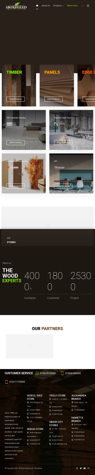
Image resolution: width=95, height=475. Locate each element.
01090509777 (33, 440)
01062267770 (33, 444)
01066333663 (55, 407)
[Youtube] (84, 468)
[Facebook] (77, 468)
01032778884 (33, 410)
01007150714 (56, 436)
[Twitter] (81, 468)
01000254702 (78, 436)
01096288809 (78, 410)
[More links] (82, 6)
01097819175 (78, 440)
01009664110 (33, 414)
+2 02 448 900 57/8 (58, 444)
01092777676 (55, 440)
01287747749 (55, 414)
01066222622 (55, 410)
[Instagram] (88, 468)
